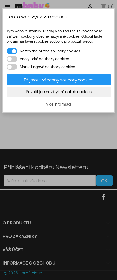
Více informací (58, 104)
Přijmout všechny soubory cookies (59, 80)
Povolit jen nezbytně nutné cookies (59, 92)
